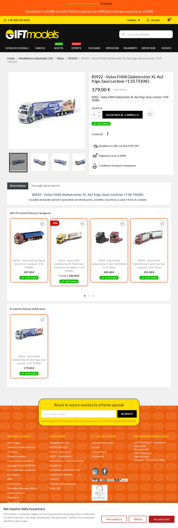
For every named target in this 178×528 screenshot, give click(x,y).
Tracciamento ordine (103, 442)
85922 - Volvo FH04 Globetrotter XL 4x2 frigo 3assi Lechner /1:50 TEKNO (29, 360)
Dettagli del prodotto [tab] (46, 185)
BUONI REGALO (58, 447)
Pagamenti (13, 497)
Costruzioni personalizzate (21, 469)
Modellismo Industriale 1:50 (64, 469)
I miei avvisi (98, 456)
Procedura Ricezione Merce (22, 488)
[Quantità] (94, 115)
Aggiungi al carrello (122, 114)
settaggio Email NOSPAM (21, 465)
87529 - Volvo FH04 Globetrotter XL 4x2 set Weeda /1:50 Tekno (109, 264)
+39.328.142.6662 (155, 459)
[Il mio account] (153, 20)
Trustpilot (106, 3)
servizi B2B (13, 501)
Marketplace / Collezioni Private (66, 460)
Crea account (99, 451)
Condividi (107, 133)
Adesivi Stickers (16, 492)
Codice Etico (14, 483)
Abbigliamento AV (59, 442)
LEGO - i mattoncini (60, 456)
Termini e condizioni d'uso (21, 447)
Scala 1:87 (55, 488)
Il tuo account (104, 436)
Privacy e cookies (16, 456)
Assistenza (13, 474)
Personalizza (114, 519)
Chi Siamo (12, 451)
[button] (85, 296)
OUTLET (54, 479)
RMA (10, 479)
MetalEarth (55, 465)
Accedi (95, 447)
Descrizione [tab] (18, 185)
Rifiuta (138, 519)
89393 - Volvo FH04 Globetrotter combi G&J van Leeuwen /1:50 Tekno (149, 264)
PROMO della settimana (62, 483)
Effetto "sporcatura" (60, 451)
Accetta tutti (161, 519)
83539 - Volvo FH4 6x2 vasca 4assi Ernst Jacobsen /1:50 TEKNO (29, 264)
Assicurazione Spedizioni (20, 460)
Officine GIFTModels (61, 474)
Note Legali (13, 442)
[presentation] (159, 213)
